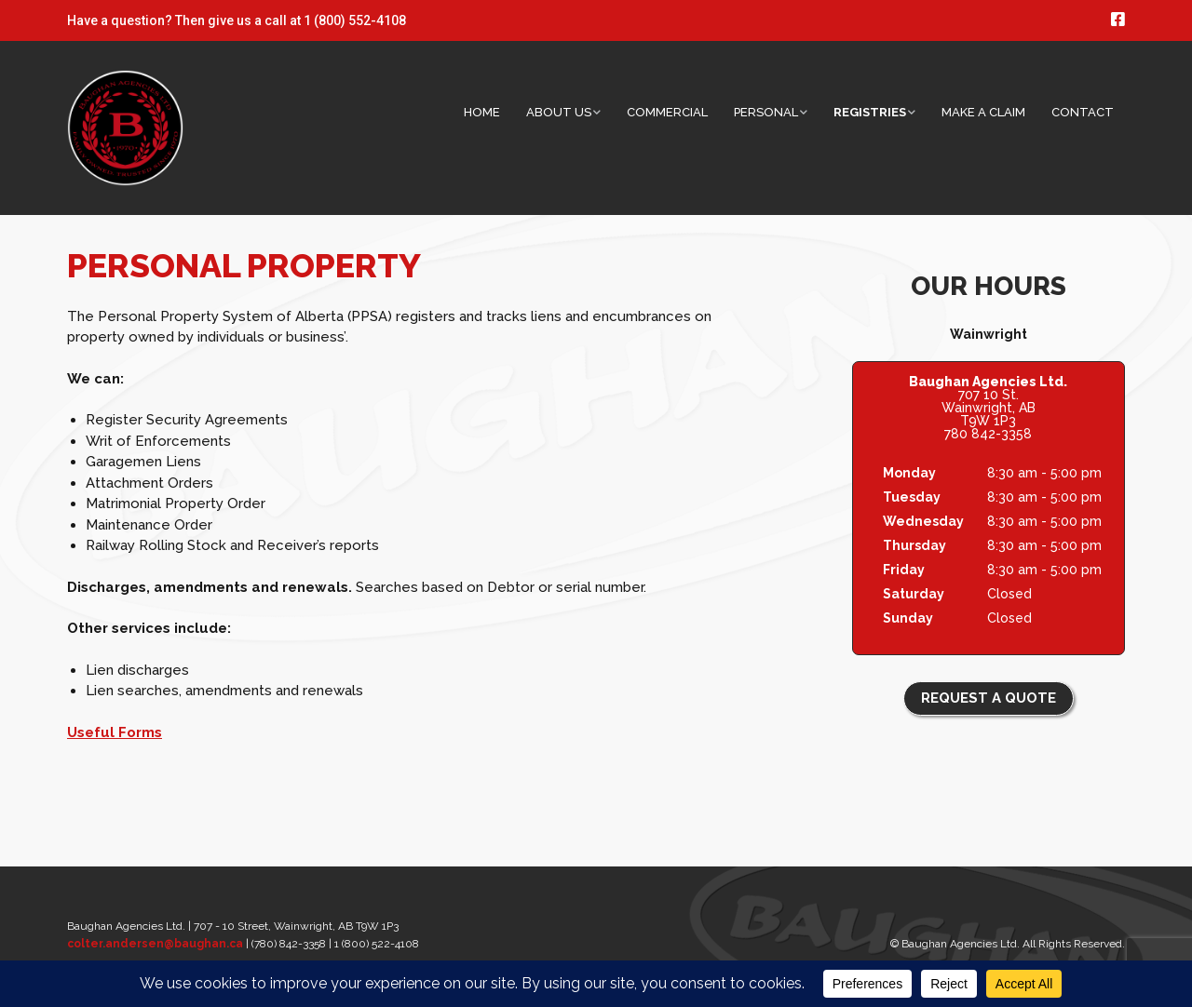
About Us (558, 112)
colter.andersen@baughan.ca (155, 943)
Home (482, 112)
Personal (766, 112)
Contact (1082, 112)
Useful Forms (114, 732)
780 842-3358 (988, 433)
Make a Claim (983, 112)
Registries (869, 112)
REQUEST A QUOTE (988, 698)
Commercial (667, 112)
